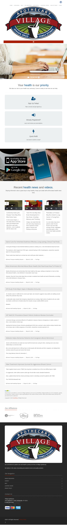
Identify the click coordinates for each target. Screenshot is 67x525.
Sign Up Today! (53, 5)
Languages (16, 5)
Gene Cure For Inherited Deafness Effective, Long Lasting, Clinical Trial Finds (33, 242)
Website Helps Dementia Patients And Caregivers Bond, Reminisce (30, 338)
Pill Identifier (28, 5)
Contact (7, 481)
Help (22, 5)
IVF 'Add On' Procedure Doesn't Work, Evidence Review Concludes (29, 316)
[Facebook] (5, 522)
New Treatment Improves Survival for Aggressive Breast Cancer (28, 365)
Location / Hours (45, 5)
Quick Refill (36, 5)
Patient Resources (9, 478)
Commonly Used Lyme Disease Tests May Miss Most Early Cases (13, 215)
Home (11, 5)
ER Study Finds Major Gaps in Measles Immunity (23, 289)
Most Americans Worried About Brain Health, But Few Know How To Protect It (33, 266)
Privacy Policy (8, 488)
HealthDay (15, 398)
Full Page (37, 259)
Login (60, 5)
